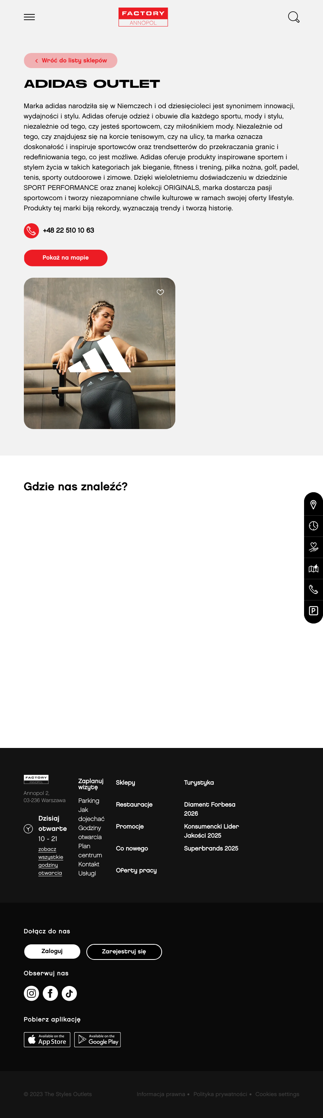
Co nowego (132, 849)
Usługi (87, 874)
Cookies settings (277, 1094)
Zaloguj (52, 951)
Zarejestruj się (124, 952)
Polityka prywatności (220, 1094)
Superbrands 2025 (211, 849)
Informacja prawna (161, 1094)
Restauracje (134, 805)
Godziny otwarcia (90, 833)
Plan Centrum (90, 851)
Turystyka (199, 783)
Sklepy (125, 783)
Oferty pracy (136, 871)
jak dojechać (91, 814)
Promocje (130, 827)
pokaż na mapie (66, 258)
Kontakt (88, 865)
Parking (88, 801)
